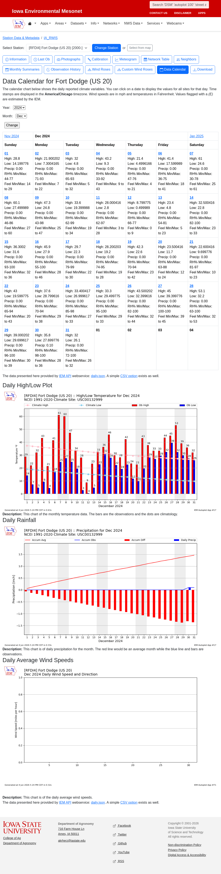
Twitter (120, 834)
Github (120, 843)
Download (202, 69)
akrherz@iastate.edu (72, 840)
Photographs (68, 59)
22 (6, 286)
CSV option (128, 376)
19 (129, 242)
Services (153, 23)
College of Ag (12, 838)
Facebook (122, 826)
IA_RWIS (51, 38)
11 (98, 197)
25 (98, 286)
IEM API (65, 376)
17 (67, 242)
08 (6, 197)
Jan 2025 (197, 136)
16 (37, 242)
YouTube (121, 852)
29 (6, 330)
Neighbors (186, 59)
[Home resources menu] (32, 24)
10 (67, 197)
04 (98, 153)
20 (160, 242)
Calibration (98, 59)
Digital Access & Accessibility (187, 855)
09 (37, 197)
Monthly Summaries (22, 69)
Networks (110, 23)
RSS (118, 861)
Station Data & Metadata (21, 38)
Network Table (156, 59)
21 (191, 242)
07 (191, 153)
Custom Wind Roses (135, 69)
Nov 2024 (11, 136)
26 (129, 286)
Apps (44, 23)
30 (37, 330)
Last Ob (42, 59)
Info (94, 23)
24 (67, 286)
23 (37, 286)
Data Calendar (173, 69)
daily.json (98, 376)
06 (160, 153)
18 (98, 242)
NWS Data (132, 23)
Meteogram (126, 59)
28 (191, 286)
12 (129, 197)
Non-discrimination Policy (184, 845)
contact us (158, 13)
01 (6, 153)
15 (6, 242)
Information (15, 59)
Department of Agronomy (19, 843)
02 (37, 153)
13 (160, 197)
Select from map (140, 47)
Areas (59, 23)
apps (202, 13)
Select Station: (13, 48)
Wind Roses (99, 69)
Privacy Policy (177, 850)
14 (191, 197)
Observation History (64, 69)
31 (67, 330)
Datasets (77, 23)
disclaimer (182, 13)
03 (67, 153)
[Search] (179, 4)
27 (160, 286)
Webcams (174, 23)
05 (129, 153)
